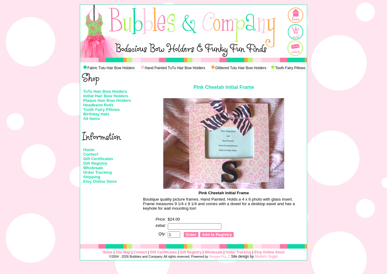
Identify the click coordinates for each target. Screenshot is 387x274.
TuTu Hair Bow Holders (105, 91)
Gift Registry (95, 163)
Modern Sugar (266, 256)
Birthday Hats (96, 114)
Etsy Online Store (100, 181)
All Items (91, 118)
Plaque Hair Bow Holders (107, 100)
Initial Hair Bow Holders (105, 96)
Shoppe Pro (217, 256)
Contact (90, 154)
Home (88, 149)
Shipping (91, 177)
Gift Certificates (98, 158)
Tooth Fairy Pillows (101, 109)
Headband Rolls (98, 105)
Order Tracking (97, 172)
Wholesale (93, 168)
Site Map (122, 252)
